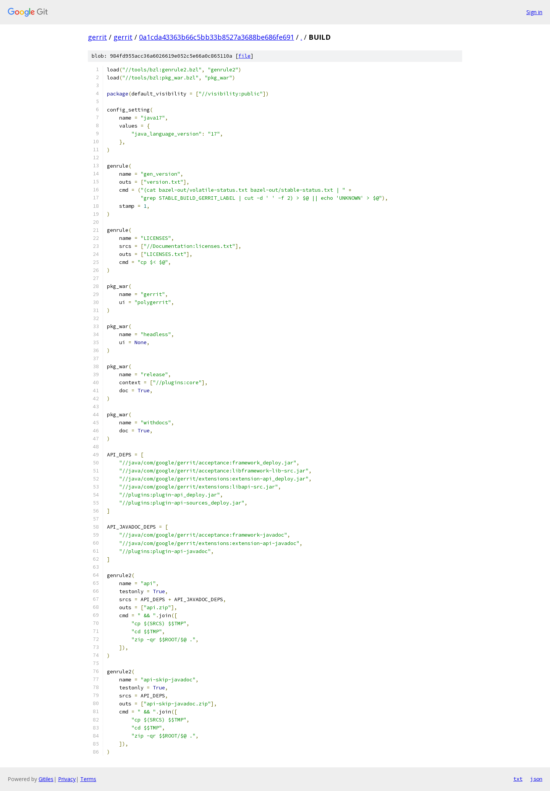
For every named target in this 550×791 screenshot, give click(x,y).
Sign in (534, 12)
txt (517, 778)
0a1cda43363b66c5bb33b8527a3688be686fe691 (216, 37)
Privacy (67, 779)
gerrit (97, 37)
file (244, 56)
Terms (88, 779)
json (536, 778)
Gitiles (46, 779)
